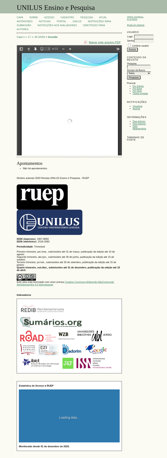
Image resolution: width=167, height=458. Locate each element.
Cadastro (67, 17)
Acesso (49, 17)
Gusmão (53, 37)
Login (130, 36)
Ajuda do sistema (135, 25)
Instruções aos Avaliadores (57, 25)
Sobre (33, 17)
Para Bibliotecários (139, 127)
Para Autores (139, 124)
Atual (103, 17)
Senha (130, 41)
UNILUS (77, 21)
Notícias (44, 21)
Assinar (136, 108)
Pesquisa (86, 17)
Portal (61, 21)
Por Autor (137, 88)
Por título (137, 91)
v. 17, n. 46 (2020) (35, 37)
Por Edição (138, 86)
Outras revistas (140, 93)
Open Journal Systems (135, 18)
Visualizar (137, 106)
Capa (20, 17)
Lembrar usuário (140, 46)
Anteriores (25, 21)
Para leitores (139, 121)
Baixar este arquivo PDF (105, 42)
